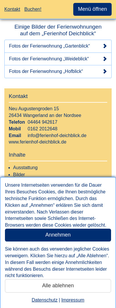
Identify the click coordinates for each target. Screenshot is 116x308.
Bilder (19, 174)
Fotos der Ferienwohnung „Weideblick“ (58, 59)
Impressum (72, 300)
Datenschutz (45, 300)
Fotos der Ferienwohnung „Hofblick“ (58, 71)
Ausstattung (25, 167)
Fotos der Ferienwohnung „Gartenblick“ (58, 46)
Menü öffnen (92, 9)
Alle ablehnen (58, 285)
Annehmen (58, 235)
